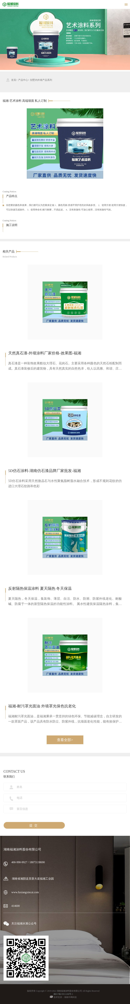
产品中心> (23, 80)
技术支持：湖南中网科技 (63, 997)
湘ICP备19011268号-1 (63, 994)
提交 (34, 825)
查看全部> (65, 740)
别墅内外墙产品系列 (41, 80)
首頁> (14, 80)
